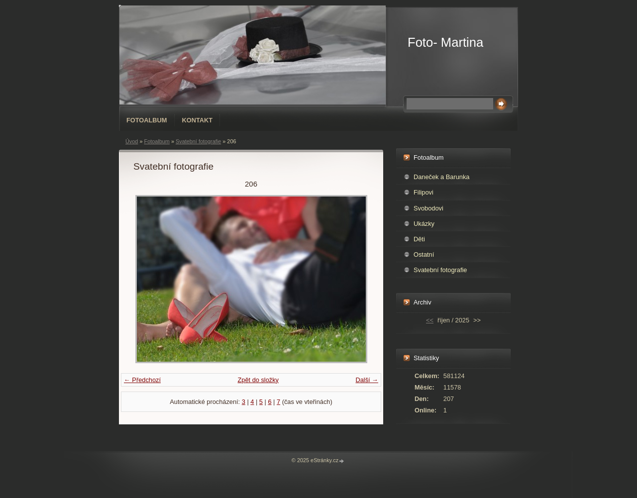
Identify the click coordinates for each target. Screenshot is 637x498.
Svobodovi (428, 208)
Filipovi (423, 192)
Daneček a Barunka (441, 177)
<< (429, 320)
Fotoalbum (146, 120)
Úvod (131, 141)
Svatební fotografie (198, 141)
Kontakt (197, 120)
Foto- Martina (445, 42)
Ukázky (424, 223)
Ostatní (424, 254)
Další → (366, 380)
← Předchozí (142, 380)
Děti (419, 239)
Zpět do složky (258, 380)
